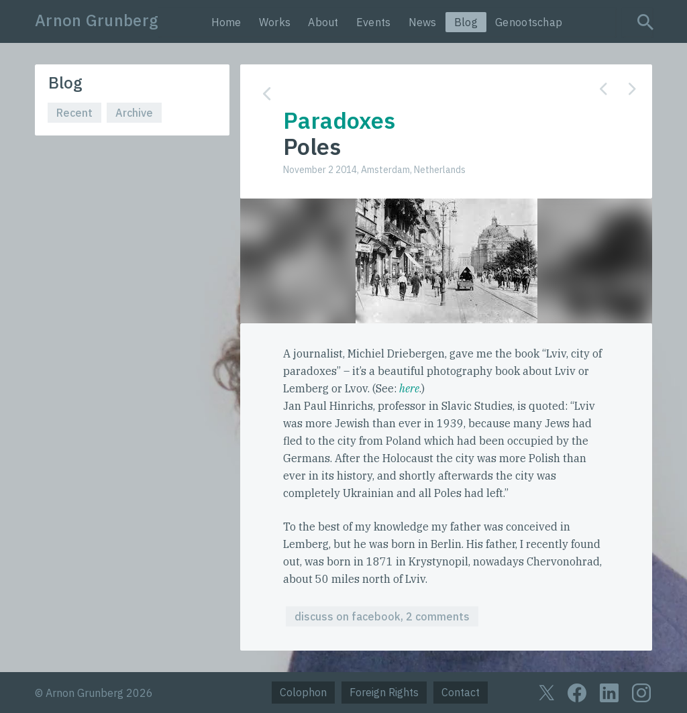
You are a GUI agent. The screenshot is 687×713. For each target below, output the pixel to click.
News (423, 22)
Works (275, 22)
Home (226, 22)
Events (373, 22)
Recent (74, 112)
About (323, 22)
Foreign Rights (384, 692)
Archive (134, 112)
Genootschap (528, 22)
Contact (460, 692)
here (409, 388)
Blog (466, 22)
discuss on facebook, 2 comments (382, 616)
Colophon (303, 692)
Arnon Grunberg (96, 20)
